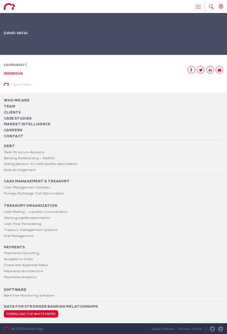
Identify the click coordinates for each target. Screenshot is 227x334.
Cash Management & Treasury (36, 181)
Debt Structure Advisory (24, 152)
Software (15, 289)
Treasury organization (30, 205)
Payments (14, 247)
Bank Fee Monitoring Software (29, 295)
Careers (13, 130)
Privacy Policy (190, 328)
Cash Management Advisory (27, 187)
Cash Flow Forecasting (22, 223)
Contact (13, 136)
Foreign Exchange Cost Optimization (34, 193)
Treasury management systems (30, 229)
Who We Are (17, 100)
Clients (12, 112)
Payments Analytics (20, 277)
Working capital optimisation (27, 217)
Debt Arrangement (20, 169)
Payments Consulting (21, 253)
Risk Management (19, 235)
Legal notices (163, 328)
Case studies (17, 118)
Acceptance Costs (18, 259)
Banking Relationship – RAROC (29, 158)
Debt (9, 146)
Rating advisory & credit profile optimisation (41, 163)
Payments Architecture (23, 271)
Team (9, 106)
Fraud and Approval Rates (26, 265)
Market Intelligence (27, 124)
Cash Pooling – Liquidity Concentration (36, 211)
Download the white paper (31, 314)
